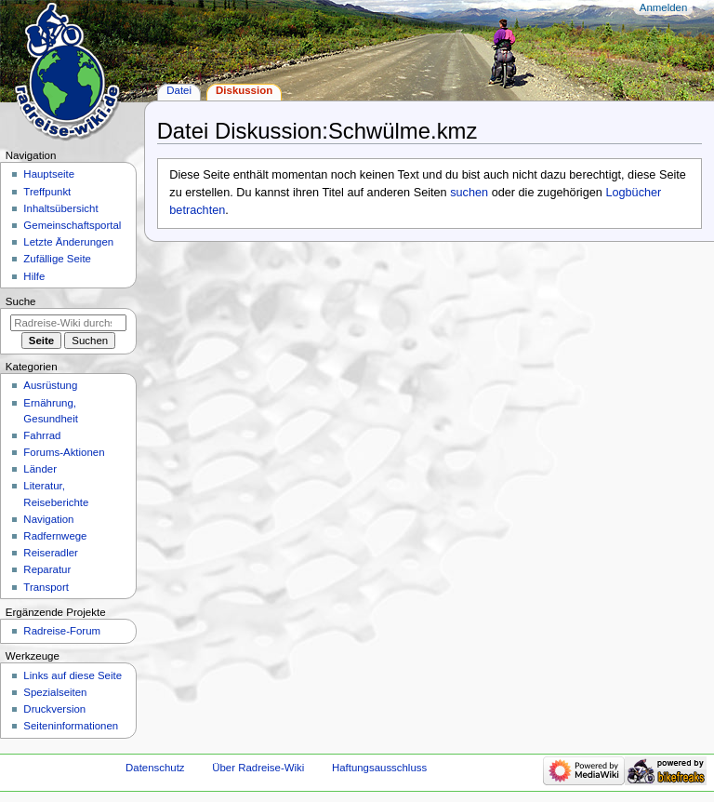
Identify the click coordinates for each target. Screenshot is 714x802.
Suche (21, 301)
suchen (469, 192)
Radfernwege (54, 535)
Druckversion (54, 709)
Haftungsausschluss (379, 767)
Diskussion (244, 90)
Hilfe (34, 276)
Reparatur (47, 569)
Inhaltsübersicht (60, 208)
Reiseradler (50, 552)
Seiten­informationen (70, 725)
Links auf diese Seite (72, 675)
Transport (46, 587)
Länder (40, 469)
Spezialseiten (54, 692)
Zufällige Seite (57, 258)
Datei (179, 90)
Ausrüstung (50, 385)
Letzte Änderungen (68, 241)
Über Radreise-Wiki (258, 767)
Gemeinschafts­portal (72, 225)
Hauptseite (48, 174)
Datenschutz (155, 767)
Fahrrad (41, 435)
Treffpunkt (47, 191)
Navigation (48, 519)
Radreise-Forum (61, 630)
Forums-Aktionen (63, 452)
